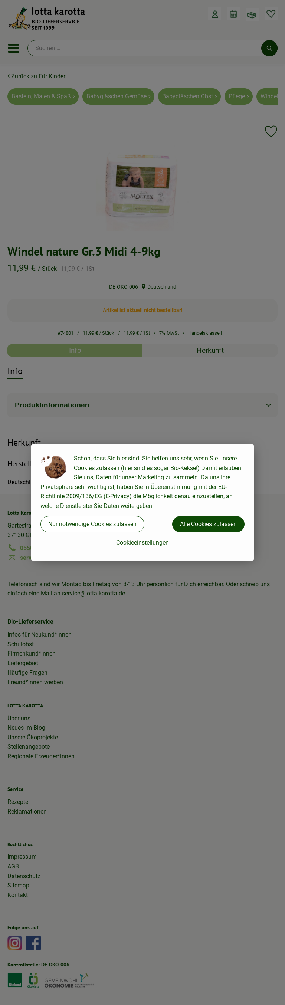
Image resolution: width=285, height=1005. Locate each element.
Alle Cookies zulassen (208, 524)
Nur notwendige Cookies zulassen (92, 524)
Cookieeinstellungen (142, 542)
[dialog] (142, 502)
